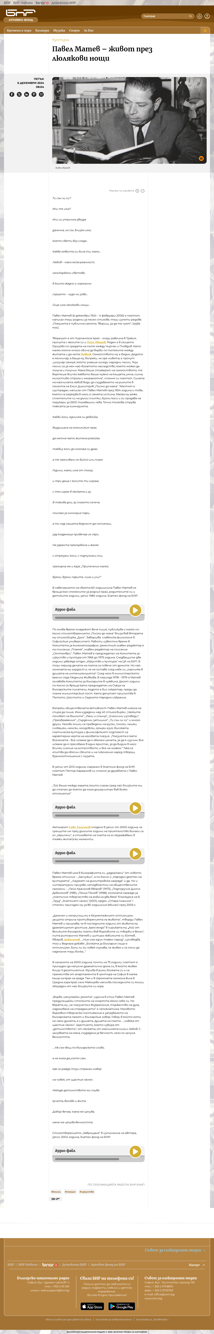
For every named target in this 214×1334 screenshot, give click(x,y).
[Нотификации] (199, 16)
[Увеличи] (137, 191)
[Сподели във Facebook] (12, 94)
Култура (60, 40)
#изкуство (87, 1191)
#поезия (70, 1191)
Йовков (86, 354)
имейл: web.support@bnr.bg (49, 1290)
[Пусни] (135, 610)
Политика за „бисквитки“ (152, 1319)
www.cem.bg (153, 1298)
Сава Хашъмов (80, 827)
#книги (56, 1191)
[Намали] (143, 191)
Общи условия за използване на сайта (68, 1319)
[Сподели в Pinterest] (34, 94)
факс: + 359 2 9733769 (159, 1290)
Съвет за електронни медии (175, 1250)
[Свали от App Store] (92, 1306)
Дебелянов (72, 939)
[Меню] (205, 30)
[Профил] (207, 16)
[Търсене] (190, 16)
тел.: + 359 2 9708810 (159, 1286)
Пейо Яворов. (96, 342)
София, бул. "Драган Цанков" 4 (48, 1282)
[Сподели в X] (19, 94)
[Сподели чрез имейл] (41, 94)
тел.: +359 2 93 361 (57, 1286)
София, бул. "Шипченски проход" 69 (170, 1282)
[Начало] (20, 13)
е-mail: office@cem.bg (160, 1294)
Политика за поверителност (113, 1319)
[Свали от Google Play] (121, 1306)
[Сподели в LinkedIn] (26, 94)
